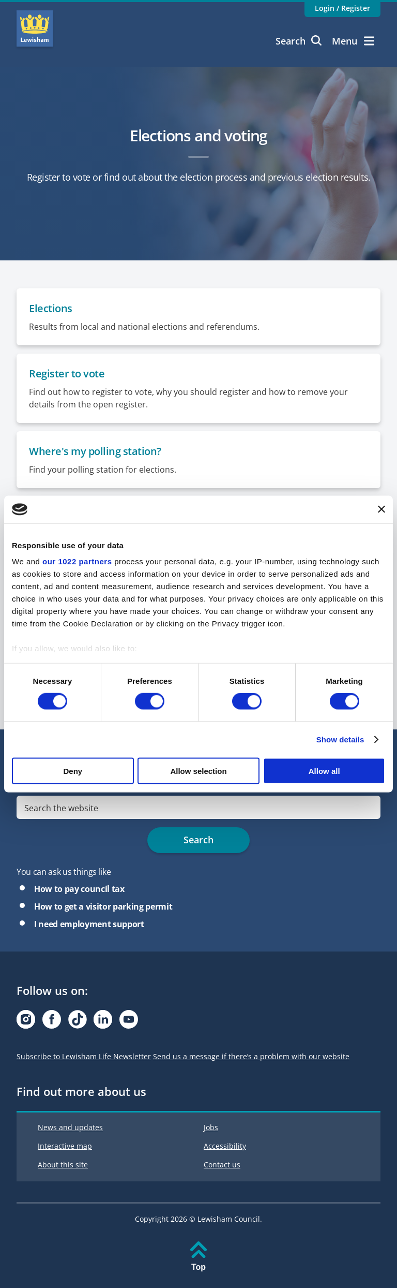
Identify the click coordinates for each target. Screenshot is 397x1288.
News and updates (70, 1127)
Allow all (324, 770)
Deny (72, 770)
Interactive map (65, 1146)
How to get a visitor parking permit (103, 906)
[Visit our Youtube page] (128, 1022)
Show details (340, 739)
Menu (353, 41)
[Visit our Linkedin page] (103, 1022)
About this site (63, 1164)
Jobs (211, 1127)
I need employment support (89, 924)
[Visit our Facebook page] (51, 1022)
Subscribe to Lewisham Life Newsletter (84, 1056)
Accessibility (225, 1146)
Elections (50, 308)
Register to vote (66, 373)
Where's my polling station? (95, 451)
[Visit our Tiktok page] (77, 1022)
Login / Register (342, 8)
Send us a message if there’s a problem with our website (251, 1056)
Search (299, 41)
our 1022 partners (77, 561)
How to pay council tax (79, 889)
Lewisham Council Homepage (35, 28)
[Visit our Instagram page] (26, 1022)
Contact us (222, 1164)
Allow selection (198, 770)
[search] (198, 807)
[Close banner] (381, 509)
